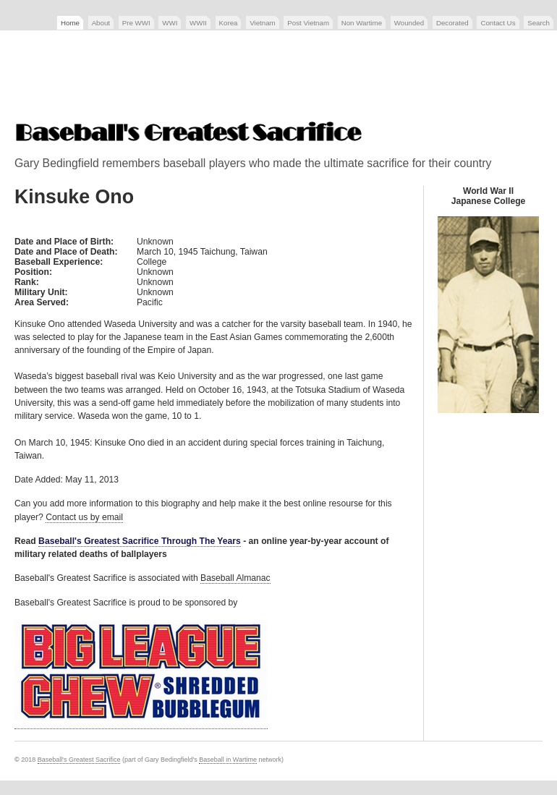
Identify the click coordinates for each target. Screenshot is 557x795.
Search (538, 23)
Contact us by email (84, 517)
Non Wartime (361, 23)
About (101, 23)
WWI (169, 23)
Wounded (409, 23)
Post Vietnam (308, 23)
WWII (198, 23)
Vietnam (262, 23)
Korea (228, 23)
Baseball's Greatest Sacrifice (79, 759)
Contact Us (497, 23)
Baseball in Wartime (228, 759)
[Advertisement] (278, 77)
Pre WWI (136, 23)
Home (70, 23)
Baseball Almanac (235, 578)
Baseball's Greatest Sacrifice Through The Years (139, 541)
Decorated (452, 23)
